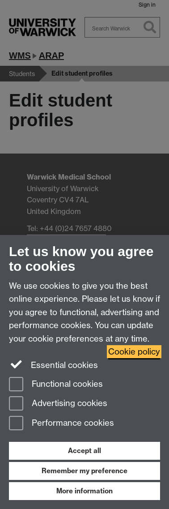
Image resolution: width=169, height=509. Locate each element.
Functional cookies (56, 384)
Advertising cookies (58, 404)
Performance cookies (61, 423)
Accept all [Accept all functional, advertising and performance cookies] (84, 450)
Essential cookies (53, 364)
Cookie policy (134, 351)
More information (84, 491)
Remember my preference (84, 470)
